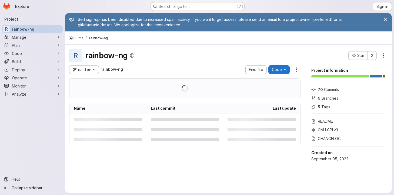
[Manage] (32, 37)
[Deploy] (32, 69)
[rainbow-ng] (32, 29)
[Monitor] (32, 86)
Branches (324, 98)
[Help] (32, 179)
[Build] (32, 61)
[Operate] (32, 78)
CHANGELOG (326, 138)
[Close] (385, 19)
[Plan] (32, 45)
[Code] (32, 53)
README (322, 121)
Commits (325, 89)
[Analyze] (32, 94)
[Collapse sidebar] (32, 188)
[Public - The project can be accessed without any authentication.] (132, 55)
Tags (320, 107)
